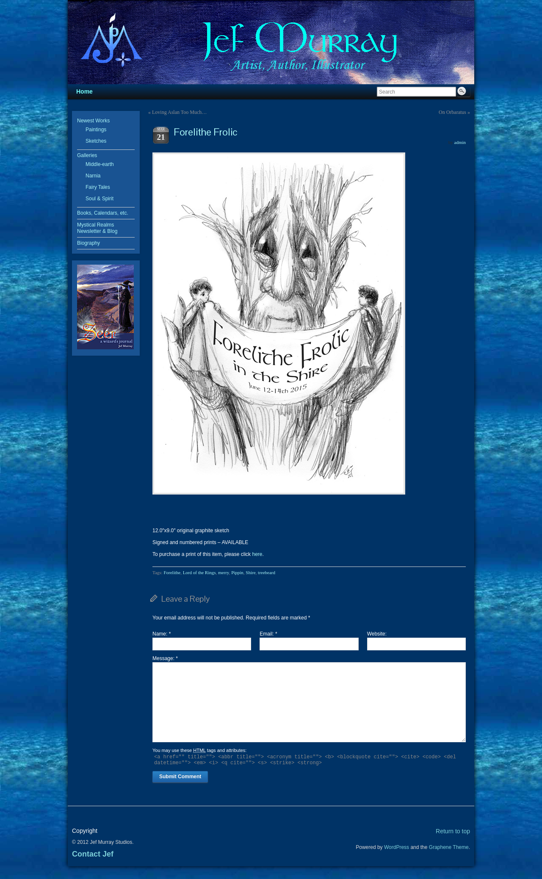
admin (460, 142)
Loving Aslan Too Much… (179, 112)
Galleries (87, 155)
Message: (165, 658)
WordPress (396, 847)
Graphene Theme (449, 847)
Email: (268, 634)
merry (223, 572)
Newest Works (93, 121)
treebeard (266, 572)
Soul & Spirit (99, 199)
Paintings (96, 130)
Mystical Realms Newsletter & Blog (97, 228)
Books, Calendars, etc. (102, 213)
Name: (161, 634)
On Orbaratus (452, 112)
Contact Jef (92, 854)
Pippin (237, 572)
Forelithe (171, 572)
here (257, 554)
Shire (250, 572)
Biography (88, 243)
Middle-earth (100, 164)
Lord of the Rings (199, 572)
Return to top (453, 831)
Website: (377, 634)
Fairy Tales (98, 187)
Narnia (93, 176)
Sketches (96, 141)
